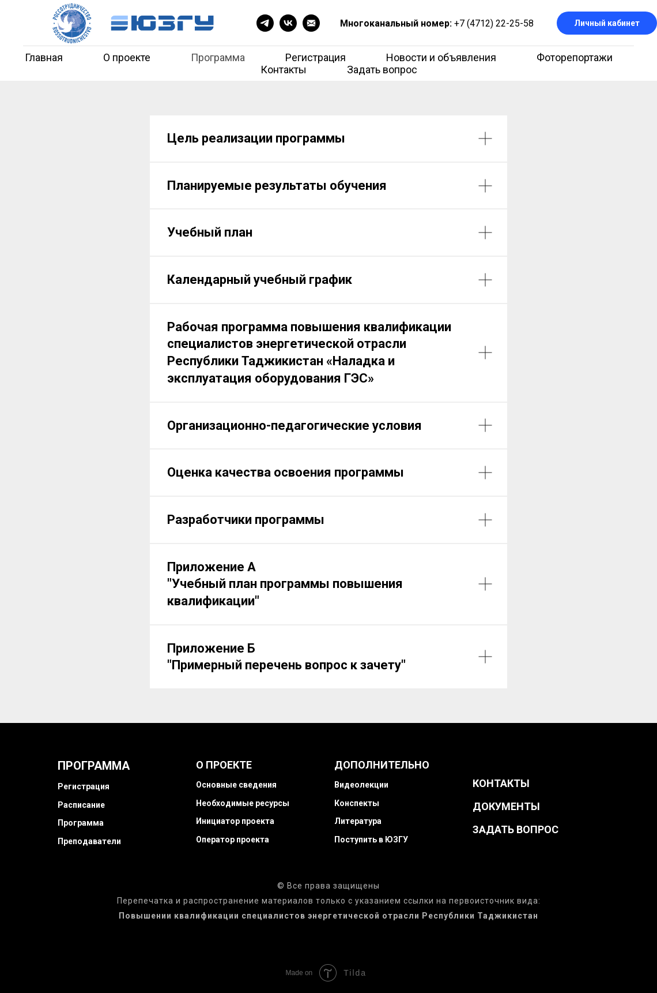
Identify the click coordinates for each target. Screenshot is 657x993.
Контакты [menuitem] (283, 69)
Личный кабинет (607, 23)
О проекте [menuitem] (126, 57)
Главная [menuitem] (44, 57)
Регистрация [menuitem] (315, 57)
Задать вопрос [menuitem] (382, 69)
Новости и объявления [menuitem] (441, 57)
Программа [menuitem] (218, 57)
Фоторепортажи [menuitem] (575, 57)
